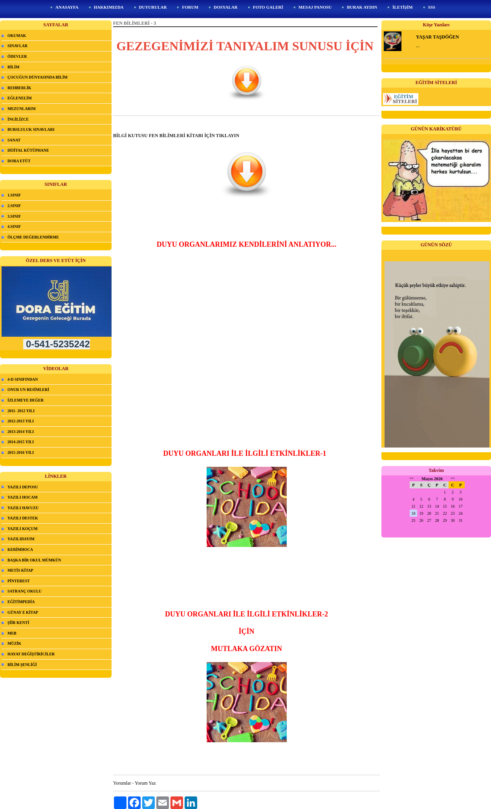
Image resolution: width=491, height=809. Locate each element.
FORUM (190, 7)
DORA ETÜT (19, 161)
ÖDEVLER (17, 56)
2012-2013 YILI (20, 421)
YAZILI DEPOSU (22, 487)
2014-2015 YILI (20, 442)
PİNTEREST (18, 581)
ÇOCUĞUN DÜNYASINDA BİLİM (37, 77)
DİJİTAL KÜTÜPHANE (28, 150)
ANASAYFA (67, 7)
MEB (11, 633)
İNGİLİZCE (18, 119)
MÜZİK (14, 643)
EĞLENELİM (19, 98)
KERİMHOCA (20, 549)
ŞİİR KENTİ (18, 622)
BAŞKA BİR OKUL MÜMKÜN (34, 560)
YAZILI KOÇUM (22, 528)
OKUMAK (16, 35)
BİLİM (13, 67)
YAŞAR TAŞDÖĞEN (437, 37)
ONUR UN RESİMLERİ (28, 389)
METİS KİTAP (20, 570)
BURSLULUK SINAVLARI (31, 129)
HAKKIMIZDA (109, 7)
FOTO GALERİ (268, 7)
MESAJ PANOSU (315, 7)
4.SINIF (14, 226)
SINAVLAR (17, 46)
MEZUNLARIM (21, 108)
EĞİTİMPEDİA (21, 602)
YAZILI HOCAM (22, 497)
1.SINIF (14, 195)
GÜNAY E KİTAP (22, 612)
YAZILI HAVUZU (22, 508)
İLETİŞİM (402, 7)
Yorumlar (122, 783)
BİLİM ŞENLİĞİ (22, 664)
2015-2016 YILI (20, 452)
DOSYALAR (226, 7)
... (418, 45)
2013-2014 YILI (20, 431)
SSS (431, 7)
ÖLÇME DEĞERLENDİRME (33, 237)
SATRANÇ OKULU (24, 591)
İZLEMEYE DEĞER (25, 400)
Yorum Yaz (145, 783)
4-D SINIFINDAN (22, 379)
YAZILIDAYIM (21, 539)
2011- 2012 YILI (21, 411)
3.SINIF (14, 216)
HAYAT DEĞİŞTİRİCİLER (31, 654)
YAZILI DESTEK (22, 518)
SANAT (13, 140)
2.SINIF (14, 206)
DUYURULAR (153, 7)
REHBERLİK (19, 88)
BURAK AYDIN (362, 7)
